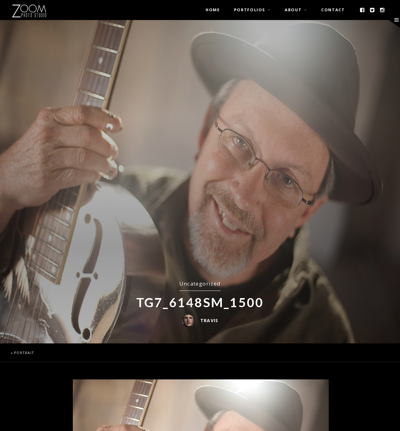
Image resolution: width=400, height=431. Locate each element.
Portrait (24, 352)
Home (213, 10)
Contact (333, 10)
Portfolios (249, 10)
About (293, 10)
